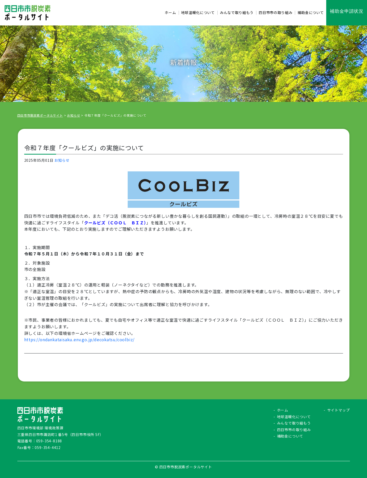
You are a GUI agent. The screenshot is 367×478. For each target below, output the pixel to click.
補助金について (290, 436)
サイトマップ (338, 410)
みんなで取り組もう (294, 423)
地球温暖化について (294, 416)
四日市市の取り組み (294, 429)
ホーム (282, 410)
